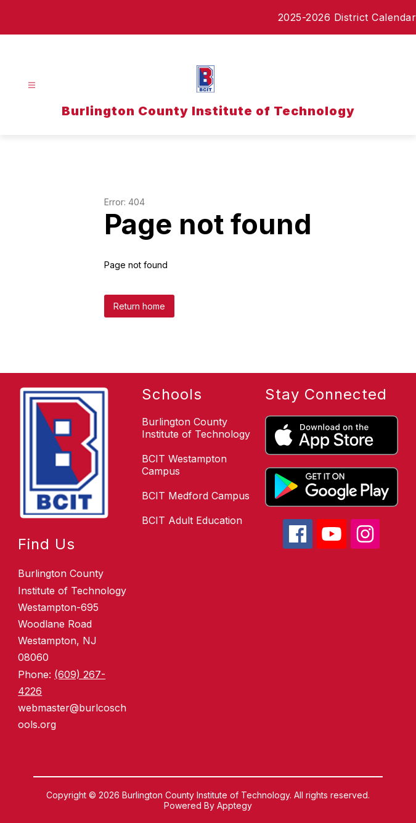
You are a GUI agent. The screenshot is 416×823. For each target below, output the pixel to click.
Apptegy (234, 805)
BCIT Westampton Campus (184, 464)
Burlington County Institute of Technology (196, 428)
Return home (139, 306)
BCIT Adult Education (192, 520)
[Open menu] (32, 85)
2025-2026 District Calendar (347, 17)
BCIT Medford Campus (196, 495)
